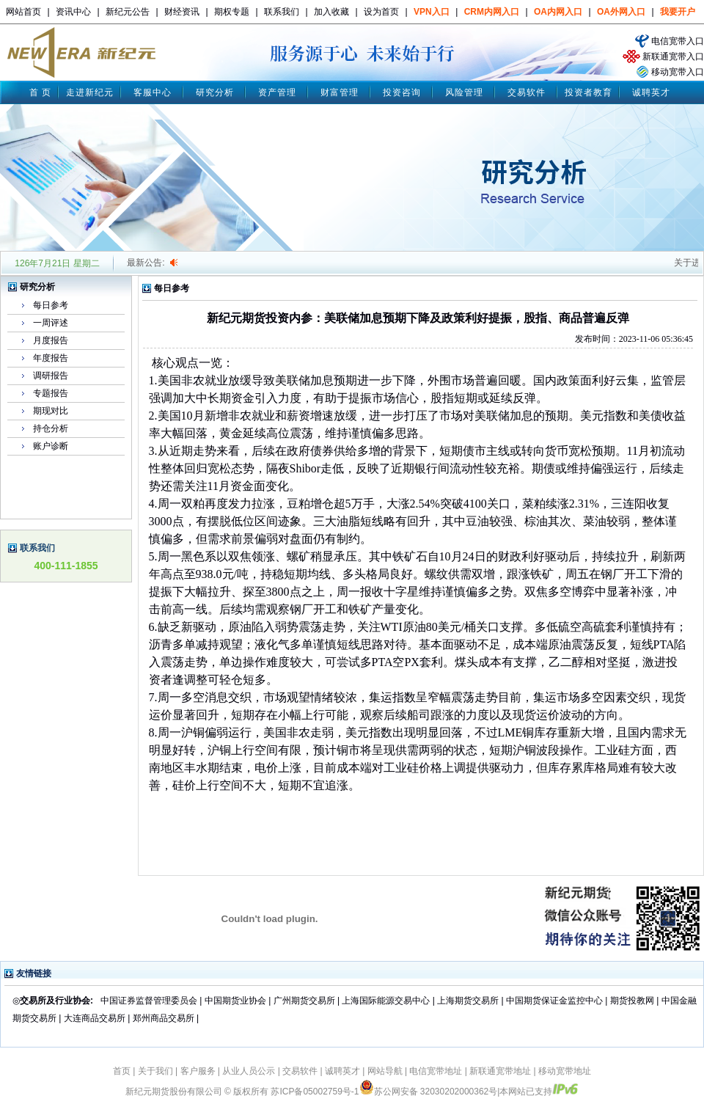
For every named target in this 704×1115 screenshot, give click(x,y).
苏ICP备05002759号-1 (315, 1091)
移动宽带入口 (677, 72)
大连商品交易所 (94, 1018)
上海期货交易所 (469, 1000)
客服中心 (152, 92)
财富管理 (339, 92)
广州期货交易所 (304, 1000)
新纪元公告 (128, 12)
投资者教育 (588, 92)
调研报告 (50, 375)
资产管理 (277, 92)
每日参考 (50, 305)
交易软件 (526, 92)
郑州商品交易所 (163, 1018)
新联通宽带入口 (673, 56)
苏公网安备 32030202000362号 (428, 1091)
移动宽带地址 (564, 1071)
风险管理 (464, 92)
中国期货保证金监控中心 (554, 1000)
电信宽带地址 (435, 1071)
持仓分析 (50, 428)
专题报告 (50, 393)
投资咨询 (402, 92)
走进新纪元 (90, 92)
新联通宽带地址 (500, 1071)
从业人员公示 (248, 1071)
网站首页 (23, 12)
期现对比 (50, 411)
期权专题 (231, 12)
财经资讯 (181, 12)
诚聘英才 (651, 92)
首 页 (40, 92)
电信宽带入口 (677, 41)
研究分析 (215, 92)
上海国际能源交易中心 (386, 1000)
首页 (122, 1071)
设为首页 (381, 12)
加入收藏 (331, 12)
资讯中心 (73, 12)
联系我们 (281, 12)
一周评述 (50, 323)
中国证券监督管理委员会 (148, 1000)
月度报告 (50, 340)
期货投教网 (632, 1000)
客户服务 (198, 1071)
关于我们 (155, 1071)
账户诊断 (50, 446)
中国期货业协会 (235, 1000)
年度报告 (50, 358)
